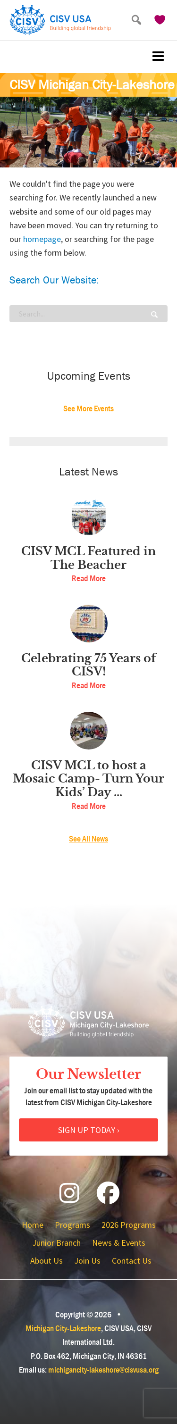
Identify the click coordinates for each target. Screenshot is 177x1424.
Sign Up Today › (88, 1129)
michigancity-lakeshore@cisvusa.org (103, 1370)
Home (32, 1224)
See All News (88, 838)
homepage (42, 238)
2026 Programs (128, 1224)
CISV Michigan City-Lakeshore (92, 84)
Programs (72, 1224)
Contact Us (132, 1260)
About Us (46, 1260)
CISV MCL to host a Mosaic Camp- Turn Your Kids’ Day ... (88, 779)
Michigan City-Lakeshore (63, 1328)
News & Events (118, 1242)
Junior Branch (56, 1242)
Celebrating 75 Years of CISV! (88, 665)
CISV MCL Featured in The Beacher (88, 558)
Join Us (87, 1260)
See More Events (88, 408)
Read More (89, 578)
